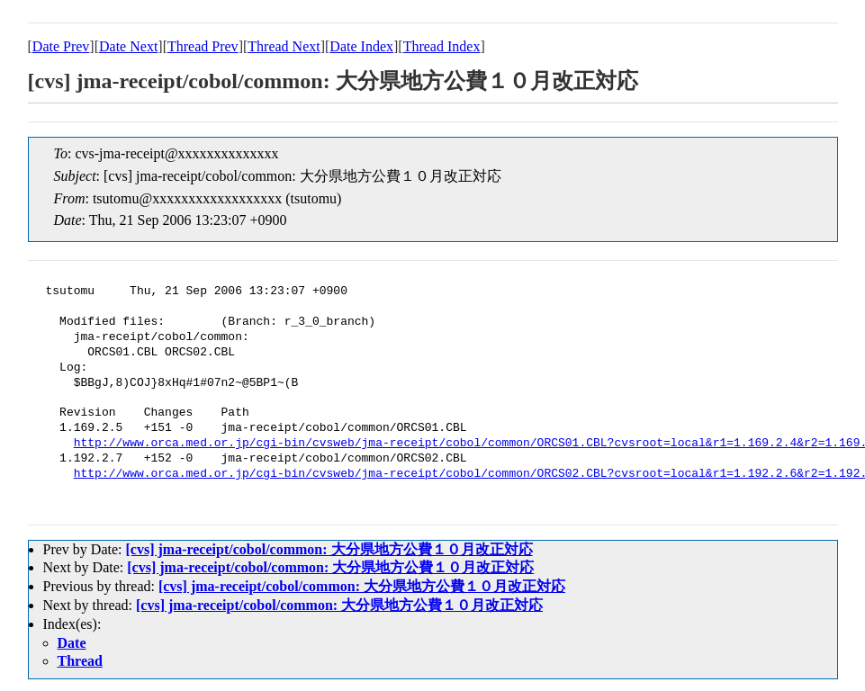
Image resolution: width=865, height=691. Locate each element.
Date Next (128, 46)
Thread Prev (203, 46)
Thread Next (284, 46)
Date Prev (61, 46)
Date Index (361, 46)
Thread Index (442, 46)
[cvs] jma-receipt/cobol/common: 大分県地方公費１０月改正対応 (328, 549)
